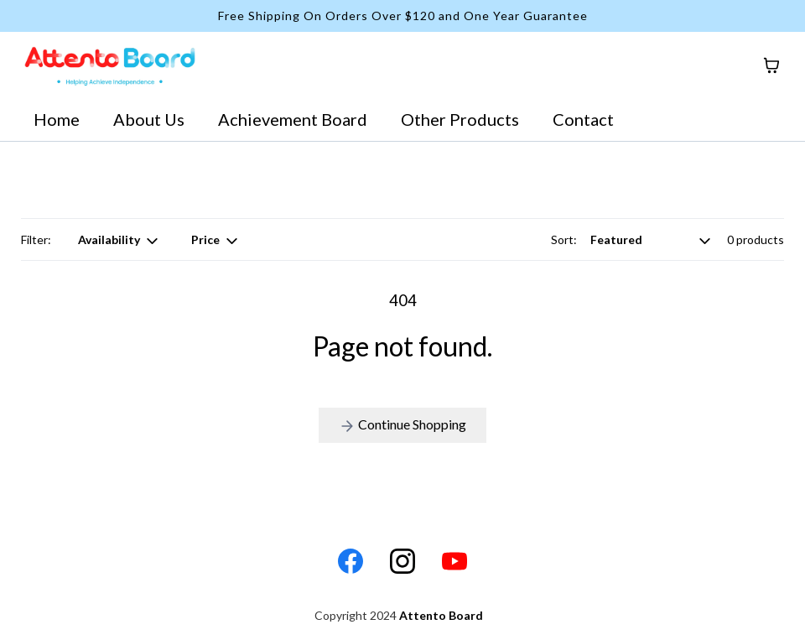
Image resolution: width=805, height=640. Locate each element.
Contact (583, 119)
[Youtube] (454, 561)
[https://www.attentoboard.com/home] (110, 65)
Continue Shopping (402, 425)
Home (57, 119)
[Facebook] (351, 561)
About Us (148, 119)
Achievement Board (292, 119)
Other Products (460, 119)
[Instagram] (402, 561)
